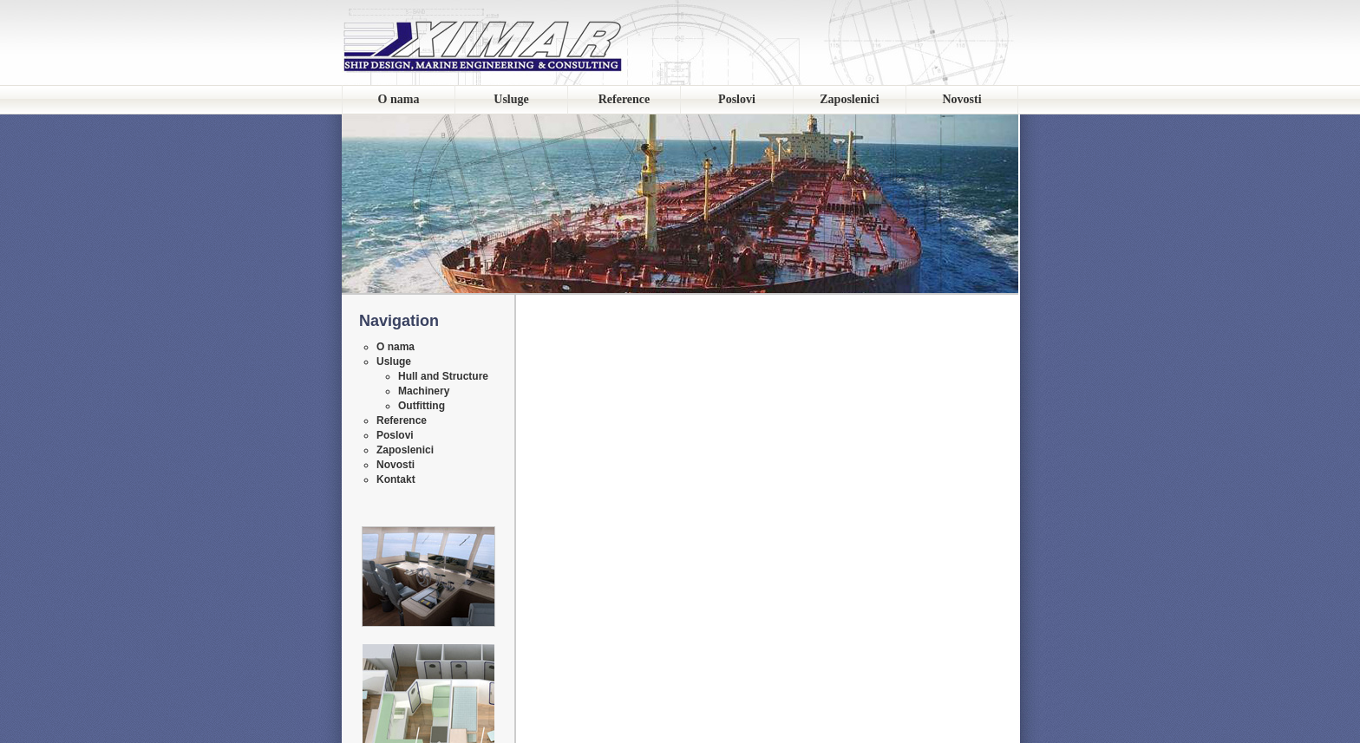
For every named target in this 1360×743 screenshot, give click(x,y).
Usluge (511, 99)
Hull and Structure (443, 376)
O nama (399, 99)
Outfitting (421, 406)
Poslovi (736, 99)
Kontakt (395, 479)
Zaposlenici (849, 99)
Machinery (423, 391)
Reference (624, 99)
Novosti (961, 99)
